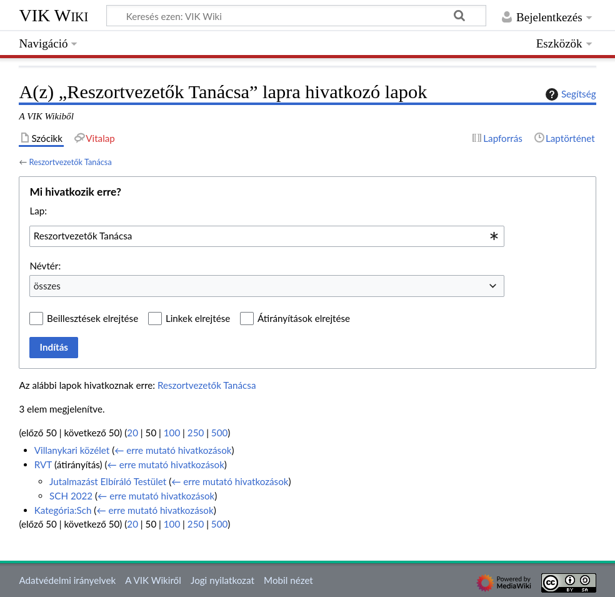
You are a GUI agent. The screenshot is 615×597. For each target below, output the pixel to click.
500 (219, 432)
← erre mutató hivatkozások (172, 450)
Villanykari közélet (72, 450)
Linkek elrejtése (198, 318)
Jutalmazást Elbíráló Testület (107, 481)
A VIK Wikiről (153, 580)
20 (132, 432)
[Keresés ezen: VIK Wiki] (296, 16)
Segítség (569, 94)
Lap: (38, 210)
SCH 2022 (70, 495)
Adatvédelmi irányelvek (67, 580)
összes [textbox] (47, 285)
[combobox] (266, 236)
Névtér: (45, 265)
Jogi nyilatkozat (222, 580)
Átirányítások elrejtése (304, 318)
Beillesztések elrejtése (92, 318)
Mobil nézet (288, 580)
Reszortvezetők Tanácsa (70, 162)
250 (196, 432)
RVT (43, 464)
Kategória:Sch (63, 510)
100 (172, 432)
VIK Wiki (53, 15)
